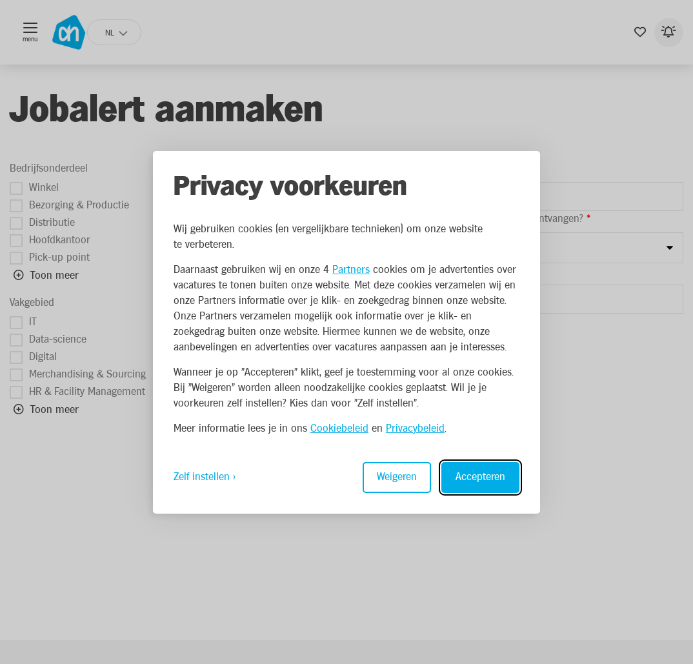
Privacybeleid (415, 429)
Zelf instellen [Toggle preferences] (202, 477)
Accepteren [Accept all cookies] (480, 477)
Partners (351, 270)
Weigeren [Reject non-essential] (397, 477)
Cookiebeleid (339, 429)
